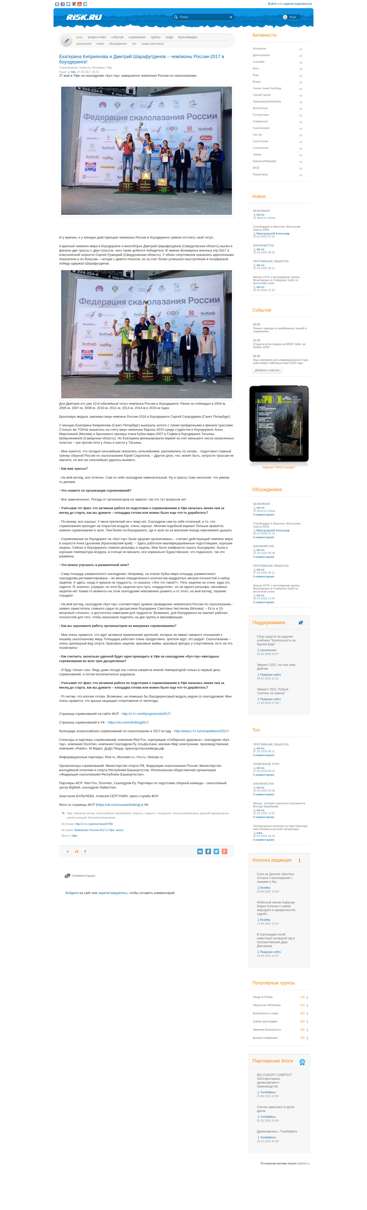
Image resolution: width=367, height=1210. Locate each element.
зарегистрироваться (297, 4)
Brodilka (265, 887)
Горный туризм (261, 95)
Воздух (257, 81)
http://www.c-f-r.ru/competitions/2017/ (201, 731)
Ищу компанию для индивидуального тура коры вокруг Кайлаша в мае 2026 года (280, 361)
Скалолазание (68, 67)
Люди (169, 37)
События (117, 37)
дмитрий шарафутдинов (214, 813)
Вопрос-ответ (97, 37)
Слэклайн (258, 61)
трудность (150, 813)
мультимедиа (187, 37)
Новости (85, 67)
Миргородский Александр (273, 233)
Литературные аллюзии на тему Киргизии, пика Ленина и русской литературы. (280, 827)
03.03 (256, 324)
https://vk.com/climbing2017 (128, 722)
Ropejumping (260, 174)
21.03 (256, 340)
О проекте (202, 1196)
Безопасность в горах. (266, 1013)
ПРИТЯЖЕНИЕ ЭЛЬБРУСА (271, 261)
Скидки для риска (152, 43)
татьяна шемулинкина (186, 813)
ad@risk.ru (303, 1163)
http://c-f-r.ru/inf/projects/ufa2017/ (146, 714)
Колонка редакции (272, 860)
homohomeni (268, 650)
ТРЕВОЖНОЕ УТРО (266, 764)
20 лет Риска (205, 1201)
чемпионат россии (84, 813)
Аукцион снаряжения (265, 1037)
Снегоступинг (261, 141)
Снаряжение (137, 37)
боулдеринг (164, 813)
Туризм (257, 154)
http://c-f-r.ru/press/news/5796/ (94, 823)
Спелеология (260, 148)
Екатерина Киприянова (101, 817)
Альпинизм (259, 48)
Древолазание (261, 55)
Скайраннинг (260, 121)
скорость (138, 813)
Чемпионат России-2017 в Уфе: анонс (99, 830)
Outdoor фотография (265, 1021)
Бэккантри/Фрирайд (264, 161)
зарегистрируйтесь (112, 893)
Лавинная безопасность (267, 1029)
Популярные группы (273, 982)
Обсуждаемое (118, 43)
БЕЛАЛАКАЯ (261, 210)
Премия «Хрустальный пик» (229, 1196)
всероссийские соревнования (113, 813)
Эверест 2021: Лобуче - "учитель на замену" (273, 691)
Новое (100, 43)
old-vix (260, 214)
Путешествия (261, 114)
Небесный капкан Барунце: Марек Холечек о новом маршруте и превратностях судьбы (276, 908)
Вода (256, 75)
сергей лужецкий (77, 817)
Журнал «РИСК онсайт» (291, 1196)
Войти (272, 4)
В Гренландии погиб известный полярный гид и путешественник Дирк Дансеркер (276, 940)
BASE (256, 167)
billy (73, 71)
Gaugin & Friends (263, 997)
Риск (79, 37)
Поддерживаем (269, 622)
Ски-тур (257, 134)
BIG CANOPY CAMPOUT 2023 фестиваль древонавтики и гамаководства (274, 1080)
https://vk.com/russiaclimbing (118, 805)
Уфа (109, 67)
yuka (259, 832)
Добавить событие (267, 370)
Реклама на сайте (261, 1196)
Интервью (98, 67)
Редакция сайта (270, 674)
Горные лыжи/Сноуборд (267, 88)
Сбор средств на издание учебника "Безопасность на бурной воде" (276, 640)
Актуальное (83, 43)
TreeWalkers (268, 1092)
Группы (156, 37)
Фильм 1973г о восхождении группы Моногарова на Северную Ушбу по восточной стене (276, 280)
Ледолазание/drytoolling (267, 101)
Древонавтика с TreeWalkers (277, 1131)
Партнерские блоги (279, 1061)
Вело (256, 68)
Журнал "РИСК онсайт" (279, 467)
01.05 (256, 356)
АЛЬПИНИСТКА (263, 245)
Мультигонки (260, 108)
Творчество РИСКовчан (267, 1005)
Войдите (71, 893)
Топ (134, 43)
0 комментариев (263, 514)
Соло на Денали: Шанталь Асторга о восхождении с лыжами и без (275, 878)
